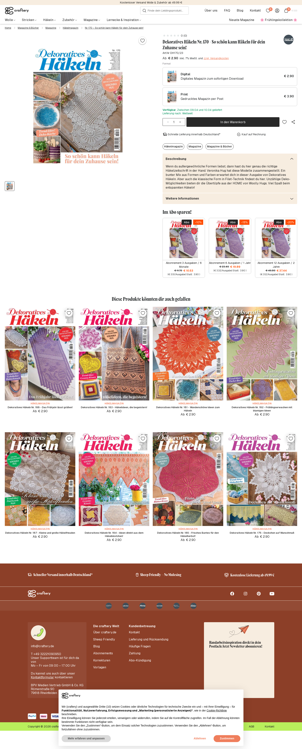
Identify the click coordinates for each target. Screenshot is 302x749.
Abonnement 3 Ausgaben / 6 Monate (184, 263)
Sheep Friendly (104, 656)
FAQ (228, 11)
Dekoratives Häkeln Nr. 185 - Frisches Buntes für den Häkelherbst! (188, 544)
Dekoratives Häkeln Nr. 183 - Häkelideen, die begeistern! (114, 413)
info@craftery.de (42, 664)
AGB (251, 744)
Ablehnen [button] (200, 738)
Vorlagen (99, 679)
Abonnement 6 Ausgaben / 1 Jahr (230, 261)
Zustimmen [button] (227, 738)
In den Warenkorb (233, 121)
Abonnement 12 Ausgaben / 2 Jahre (276, 263)
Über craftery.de (104, 651)
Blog (241, 11)
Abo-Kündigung (140, 674)
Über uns (212, 11)
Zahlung (134, 668)
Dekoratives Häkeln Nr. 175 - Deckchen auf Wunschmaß (262, 544)
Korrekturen (101, 674)
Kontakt (256, 11)
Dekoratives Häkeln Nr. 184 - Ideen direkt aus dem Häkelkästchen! (114, 544)
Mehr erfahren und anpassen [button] (86, 738)
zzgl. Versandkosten (216, 58)
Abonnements (103, 668)
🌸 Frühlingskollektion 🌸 (278, 20)
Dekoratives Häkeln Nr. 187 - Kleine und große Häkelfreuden (40, 544)
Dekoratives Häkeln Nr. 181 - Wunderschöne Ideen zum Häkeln (188, 413)
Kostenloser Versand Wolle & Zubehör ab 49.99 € (151, 2)
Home (8, 27)
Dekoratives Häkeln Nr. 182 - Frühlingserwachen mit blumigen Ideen (262, 413)
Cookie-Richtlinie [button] (217, 710)
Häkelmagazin (70, 27)
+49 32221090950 (47, 672)
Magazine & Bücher (28, 27)
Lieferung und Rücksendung (148, 656)
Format (167, 63)
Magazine (50, 27)
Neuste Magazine (241, 20)
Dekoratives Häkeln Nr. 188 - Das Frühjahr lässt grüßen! (40, 413)
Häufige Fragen (140, 662)
